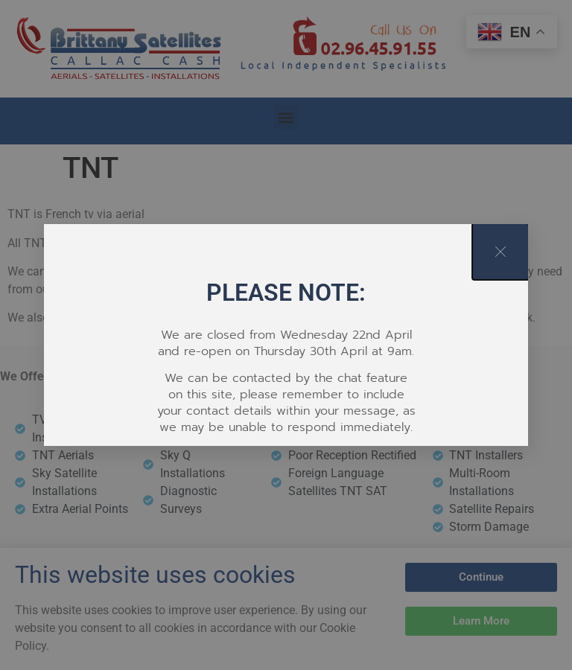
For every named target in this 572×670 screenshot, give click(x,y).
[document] (286, 335)
